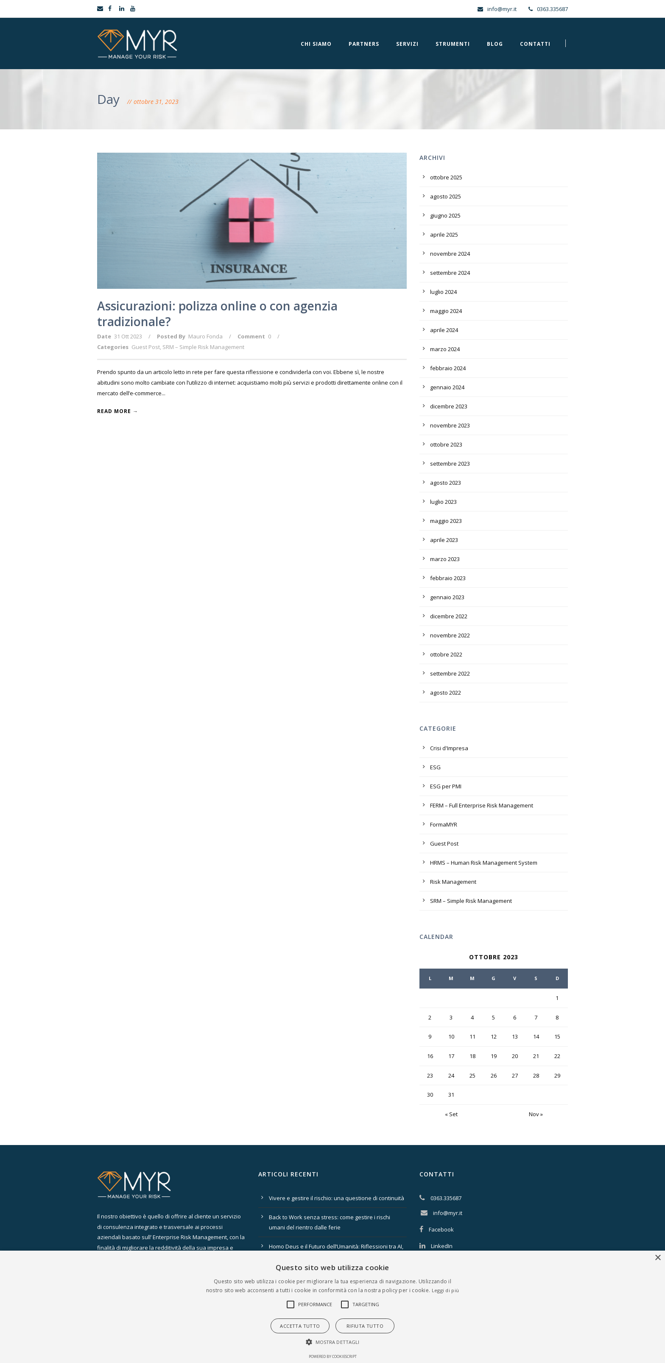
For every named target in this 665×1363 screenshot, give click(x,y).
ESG (435, 767)
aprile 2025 (444, 234)
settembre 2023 (450, 463)
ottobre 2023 (446, 444)
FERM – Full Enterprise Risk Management (481, 805)
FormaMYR (443, 824)
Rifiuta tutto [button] (364, 1326)
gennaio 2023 (447, 597)
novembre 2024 (450, 253)
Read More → (117, 411)
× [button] (657, 1258)
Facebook (441, 1229)
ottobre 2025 (446, 177)
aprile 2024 (444, 330)
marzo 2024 (445, 349)
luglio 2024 (443, 292)
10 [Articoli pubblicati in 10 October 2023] (451, 1036)
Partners (364, 43)
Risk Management (453, 881)
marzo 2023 (445, 559)
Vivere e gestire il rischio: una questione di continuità (336, 1198)
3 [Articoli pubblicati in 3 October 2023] (451, 1017)
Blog (495, 43)
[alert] (332, 1307)
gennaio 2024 (447, 387)
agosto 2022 (445, 692)
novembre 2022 (450, 635)
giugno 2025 (445, 215)
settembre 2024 (450, 273)
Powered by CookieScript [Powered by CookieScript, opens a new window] (333, 1356)
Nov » (536, 1114)
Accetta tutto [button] (300, 1326)
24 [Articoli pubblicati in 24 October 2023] (451, 1075)
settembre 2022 (450, 673)
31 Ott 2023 (128, 336)
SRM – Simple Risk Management (203, 347)
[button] (290, 1304)
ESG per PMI (445, 786)
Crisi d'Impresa (449, 748)
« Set (451, 1114)
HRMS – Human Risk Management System (483, 862)
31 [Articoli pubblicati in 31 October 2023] (451, 1094)
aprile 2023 (444, 540)
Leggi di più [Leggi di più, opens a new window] (445, 1290)
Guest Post (145, 347)
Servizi (407, 43)
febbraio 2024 (448, 368)
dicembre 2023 (448, 406)
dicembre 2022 (448, 616)
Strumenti (453, 43)
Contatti (535, 43)
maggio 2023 (446, 521)
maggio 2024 (446, 311)
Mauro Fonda (205, 336)
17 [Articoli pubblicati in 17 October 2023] (451, 1056)
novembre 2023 (450, 425)
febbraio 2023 (448, 578)
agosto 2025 (445, 196)
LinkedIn (442, 1246)
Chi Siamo (316, 43)
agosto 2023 (445, 482)
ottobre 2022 (446, 654)
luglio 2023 (443, 502)
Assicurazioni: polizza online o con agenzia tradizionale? (217, 313)
